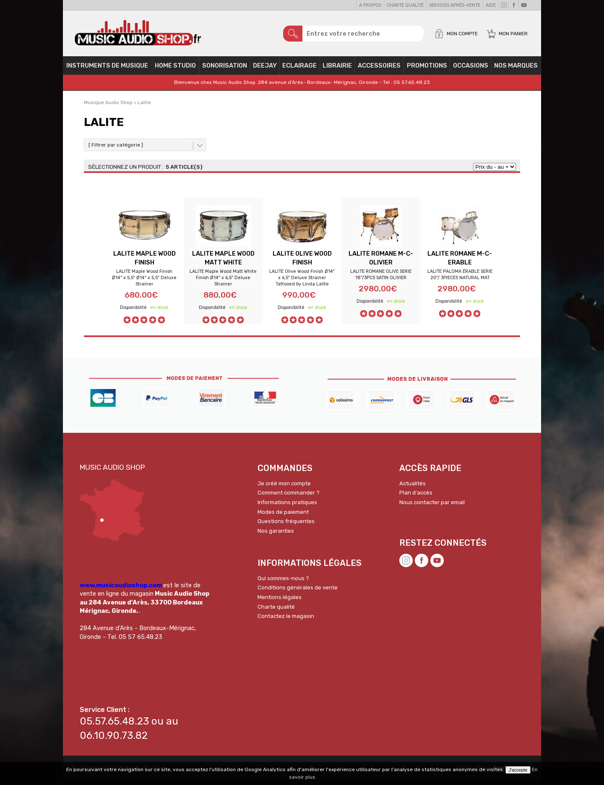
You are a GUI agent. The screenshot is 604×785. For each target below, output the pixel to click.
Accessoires (379, 69)
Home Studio (175, 69)
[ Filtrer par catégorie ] (116, 149)
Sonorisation (224, 69)
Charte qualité (405, 5)
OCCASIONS (470, 69)
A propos (370, 5)
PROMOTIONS (427, 69)
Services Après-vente (454, 5)
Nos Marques (516, 69)
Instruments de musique (107, 69)
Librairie (337, 69)
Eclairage (299, 69)
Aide (491, 5)
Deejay (265, 69)
